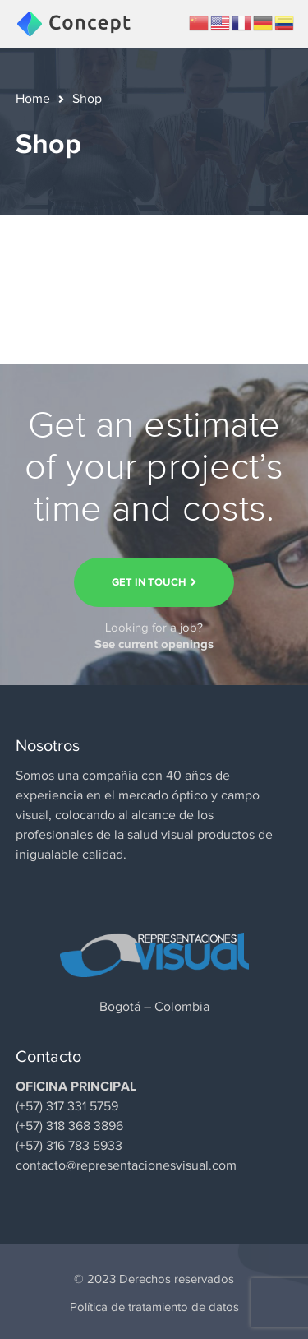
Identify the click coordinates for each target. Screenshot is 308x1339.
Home (33, 98)
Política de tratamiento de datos (154, 1307)
